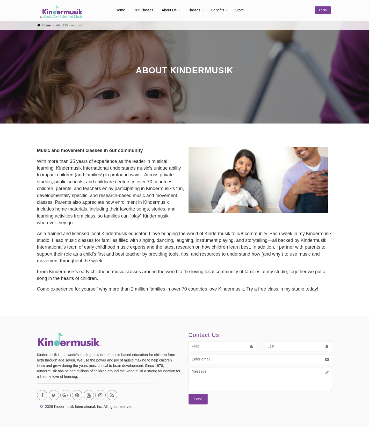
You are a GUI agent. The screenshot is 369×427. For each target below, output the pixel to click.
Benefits (218, 10)
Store (239, 10)
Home (120, 10)
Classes (193, 10)
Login (323, 10)
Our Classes (143, 10)
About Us (169, 10)
